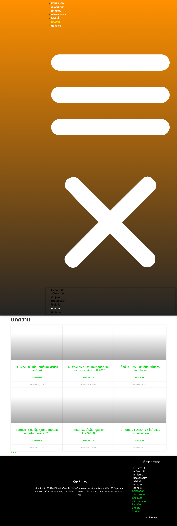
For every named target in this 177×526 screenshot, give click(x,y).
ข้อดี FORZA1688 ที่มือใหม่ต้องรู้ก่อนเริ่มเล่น (140, 369)
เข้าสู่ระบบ (56, 11)
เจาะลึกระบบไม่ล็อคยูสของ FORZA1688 (88, 431)
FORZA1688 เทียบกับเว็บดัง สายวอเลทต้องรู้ (37, 369)
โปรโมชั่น (56, 18)
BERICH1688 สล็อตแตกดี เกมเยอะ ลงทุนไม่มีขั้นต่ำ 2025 (37, 431)
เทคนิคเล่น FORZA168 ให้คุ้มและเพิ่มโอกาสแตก (140, 431)
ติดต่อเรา (56, 26)
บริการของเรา (58, 14)
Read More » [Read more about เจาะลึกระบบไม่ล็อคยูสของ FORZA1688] (88, 440)
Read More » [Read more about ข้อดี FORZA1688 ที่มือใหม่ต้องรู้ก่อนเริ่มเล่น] (140, 377)
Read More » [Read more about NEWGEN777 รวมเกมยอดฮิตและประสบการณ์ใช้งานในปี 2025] (88, 377)
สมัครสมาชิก (58, 7)
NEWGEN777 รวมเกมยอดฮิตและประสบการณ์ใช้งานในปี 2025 (88, 369)
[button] (110, 158)
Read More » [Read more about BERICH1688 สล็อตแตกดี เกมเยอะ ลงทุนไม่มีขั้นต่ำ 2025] (37, 440)
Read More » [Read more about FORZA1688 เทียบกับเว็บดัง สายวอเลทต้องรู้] (37, 377)
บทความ (55, 22)
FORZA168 (57, 3)
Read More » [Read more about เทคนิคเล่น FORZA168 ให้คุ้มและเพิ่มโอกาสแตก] (140, 440)
